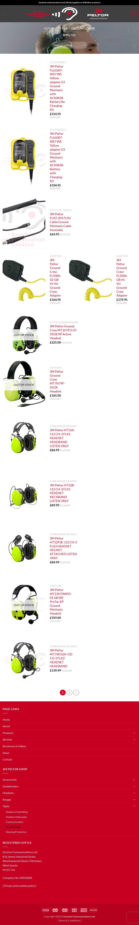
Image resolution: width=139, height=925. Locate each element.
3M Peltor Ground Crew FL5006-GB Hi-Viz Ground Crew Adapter (122, 277)
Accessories (10, 779)
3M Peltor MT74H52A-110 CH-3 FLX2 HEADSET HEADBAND (61, 658)
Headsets (8, 792)
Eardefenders (10, 786)
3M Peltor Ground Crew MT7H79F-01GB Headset (57, 381)
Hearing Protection (16, 831)
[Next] (76, 693)
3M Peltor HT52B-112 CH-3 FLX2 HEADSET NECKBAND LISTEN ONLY (62, 493)
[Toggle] (134, 733)
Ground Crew (13, 826)
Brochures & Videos (14, 746)
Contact (7, 759)
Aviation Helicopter (16, 816)
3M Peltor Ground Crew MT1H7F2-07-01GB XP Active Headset (63, 332)
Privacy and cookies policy (19, 885)
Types (62, 28)
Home (49, 28)
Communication (14, 821)
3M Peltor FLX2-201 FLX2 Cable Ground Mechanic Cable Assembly (60, 222)
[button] (5, 13)
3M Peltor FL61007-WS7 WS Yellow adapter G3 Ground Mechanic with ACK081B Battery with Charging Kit (57, 157)
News (6, 752)
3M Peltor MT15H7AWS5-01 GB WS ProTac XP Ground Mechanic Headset (61, 601)
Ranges (7, 799)
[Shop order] (69, 45)
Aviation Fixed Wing (16, 811)
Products (8, 732)
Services (7, 739)
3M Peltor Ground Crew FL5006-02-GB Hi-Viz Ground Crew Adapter (55, 277)
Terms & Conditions (69, 920)
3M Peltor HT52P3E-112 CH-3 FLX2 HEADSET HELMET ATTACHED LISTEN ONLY (63, 548)
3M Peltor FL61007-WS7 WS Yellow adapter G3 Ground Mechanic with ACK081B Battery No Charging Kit (57, 88)
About (6, 726)
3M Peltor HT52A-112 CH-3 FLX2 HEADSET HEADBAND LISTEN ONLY (62, 438)
